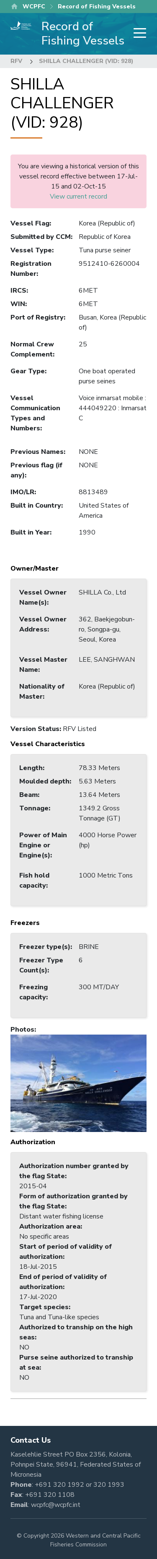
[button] (78, 1082)
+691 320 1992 (59, 1484)
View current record (78, 196)
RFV (16, 61)
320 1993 (108, 1484)
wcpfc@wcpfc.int (55, 1504)
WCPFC (34, 6)
